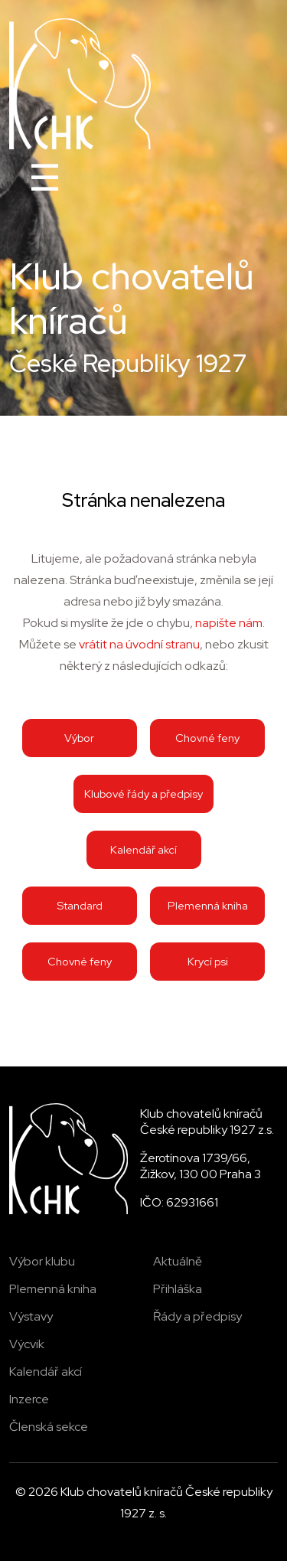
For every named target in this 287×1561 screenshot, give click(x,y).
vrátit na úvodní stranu (139, 644)
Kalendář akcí (143, 849)
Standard (80, 905)
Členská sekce (48, 1427)
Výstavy (31, 1316)
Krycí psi (208, 961)
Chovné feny (207, 737)
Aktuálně (177, 1261)
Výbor (79, 737)
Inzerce (29, 1399)
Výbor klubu (42, 1261)
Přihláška (177, 1289)
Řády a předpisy (197, 1316)
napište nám (229, 623)
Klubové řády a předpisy (143, 793)
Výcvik (26, 1344)
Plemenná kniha (208, 905)
